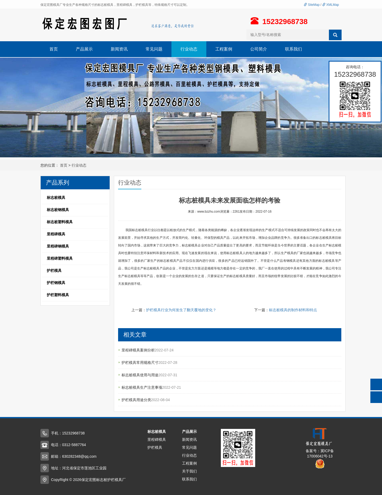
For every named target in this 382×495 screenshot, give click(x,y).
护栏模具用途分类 (136, 400)
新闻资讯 (119, 49)
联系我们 (293, 49)
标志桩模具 (156, 431)
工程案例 (223, 49)
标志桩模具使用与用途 (140, 375)
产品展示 (84, 49)
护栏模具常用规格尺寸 (140, 362)
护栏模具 (154, 447)
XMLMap (330, 5)
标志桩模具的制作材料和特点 (293, 310)
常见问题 (154, 49)
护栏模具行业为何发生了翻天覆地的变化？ (181, 310)
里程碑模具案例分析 (138, 350)
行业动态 (188, 49)
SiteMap (311, 5)
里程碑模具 (156, 439)
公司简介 (258, 49)
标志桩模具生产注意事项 (142, 387)
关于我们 (189, 471)
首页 (53, 49)
